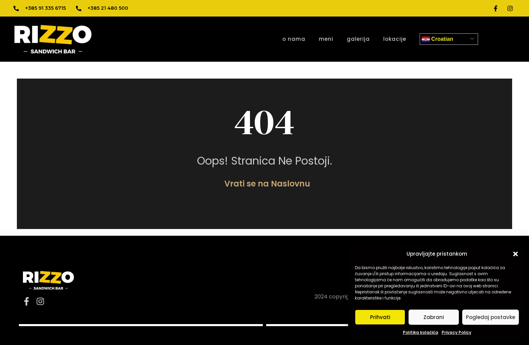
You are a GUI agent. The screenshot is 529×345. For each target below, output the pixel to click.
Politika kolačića (420, 332)
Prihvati (380, 317)
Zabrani (433, 317)
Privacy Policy (456, 332)
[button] (515, 254)
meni (326, 38)
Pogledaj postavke (490, 317)
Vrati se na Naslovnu (267, 183)
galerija (358, 38)
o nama (293, 38)
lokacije (394, 38)
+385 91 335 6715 (45, 8)
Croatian (437, 39)
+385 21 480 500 (108, 8)
